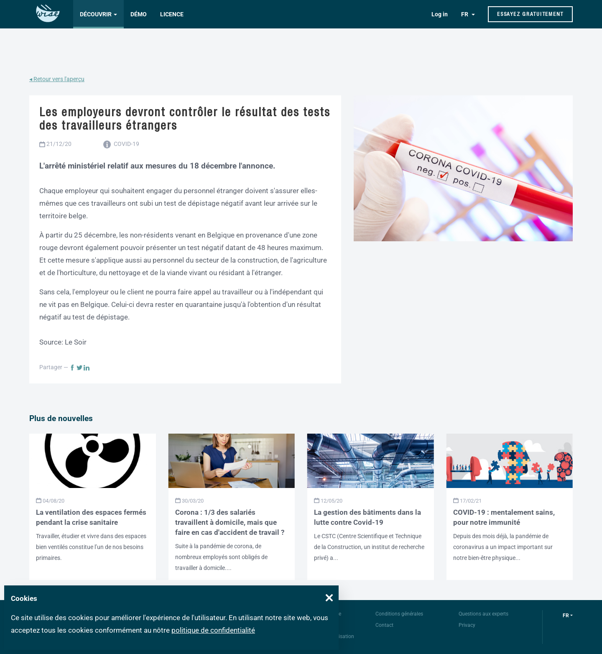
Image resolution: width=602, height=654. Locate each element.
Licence (172, 14)
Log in (439, 14)
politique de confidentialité (213, 630)
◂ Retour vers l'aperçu (56, 79)
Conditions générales (399, 614)
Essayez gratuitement (530, 14)
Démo (138, 14)
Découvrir (96, 14)
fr (566, 615)
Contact (384, 625)
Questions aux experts (483, 614)
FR (465, 14)
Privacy (467, 625)
